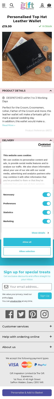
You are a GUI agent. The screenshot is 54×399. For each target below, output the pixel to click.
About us (27, 347)
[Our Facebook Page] (10, 314)
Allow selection (27, 251)
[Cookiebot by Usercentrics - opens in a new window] (38, 145)
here (10, 298)
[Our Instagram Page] (44, 314)
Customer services (27, 326)
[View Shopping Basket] (49, 5)
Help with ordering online (27, 336)
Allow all (27, 242)
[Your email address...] (31, 286)
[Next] (4, 56)
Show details (38, 233)
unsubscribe (15, 301)
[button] (12, 6)
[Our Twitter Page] (22, 314)
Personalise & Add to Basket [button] (27, 392)
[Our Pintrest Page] (34, 314)
